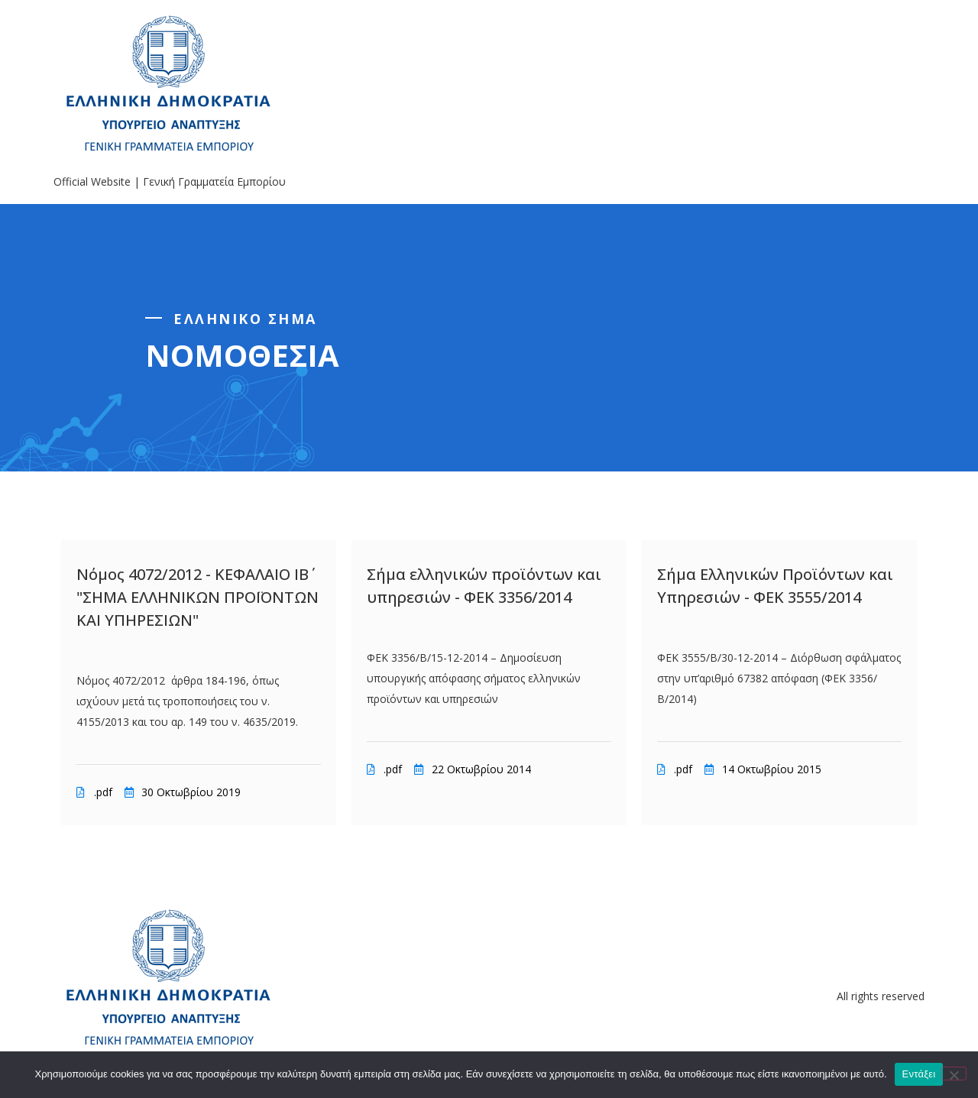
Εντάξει (919, 1074)
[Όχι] (954, 1073)
